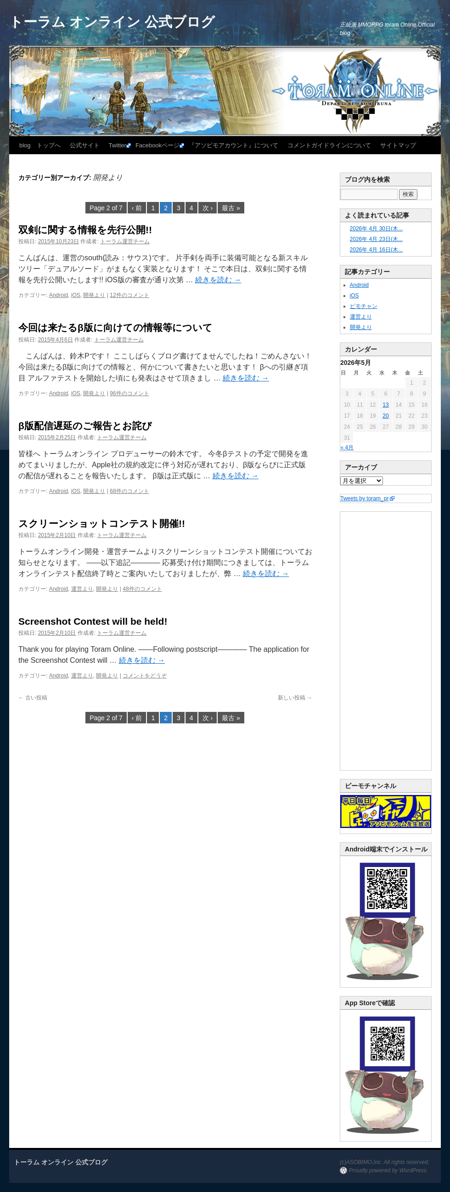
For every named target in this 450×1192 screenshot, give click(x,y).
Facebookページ (157, 145)
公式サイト (85, 145)
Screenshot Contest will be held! (92, 621)
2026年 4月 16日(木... (376, 249)
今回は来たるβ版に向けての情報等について (115, 327)
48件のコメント (142, 589)
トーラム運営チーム (125, 241)
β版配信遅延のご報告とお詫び (85, 425)
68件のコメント (129, 491)
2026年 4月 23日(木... (376, 239)
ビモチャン (363, 306)
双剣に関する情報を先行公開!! (85, 229)
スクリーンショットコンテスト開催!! (101, 523)
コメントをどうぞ (145, 675)
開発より (94, 295)
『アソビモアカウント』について (233, 145)
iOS (75, 295)
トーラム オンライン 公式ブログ (112, 21)
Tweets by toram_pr (364, 498)
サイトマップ (398, 145)
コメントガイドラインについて (329, 145)
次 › (207, 208)
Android (58, 295)
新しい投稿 (295, 697)
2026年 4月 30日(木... (376, 228)
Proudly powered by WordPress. (388, 1170)
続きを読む (218, 280)
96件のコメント (129, 393)
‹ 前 (137, 208)
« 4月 (347, 447)
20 (385, 416)
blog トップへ (40, 145)
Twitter (117, 145)
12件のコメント (129, 295)
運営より (82, 589)
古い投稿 (32, 697)
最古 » (231, 208)
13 (385, 405)
